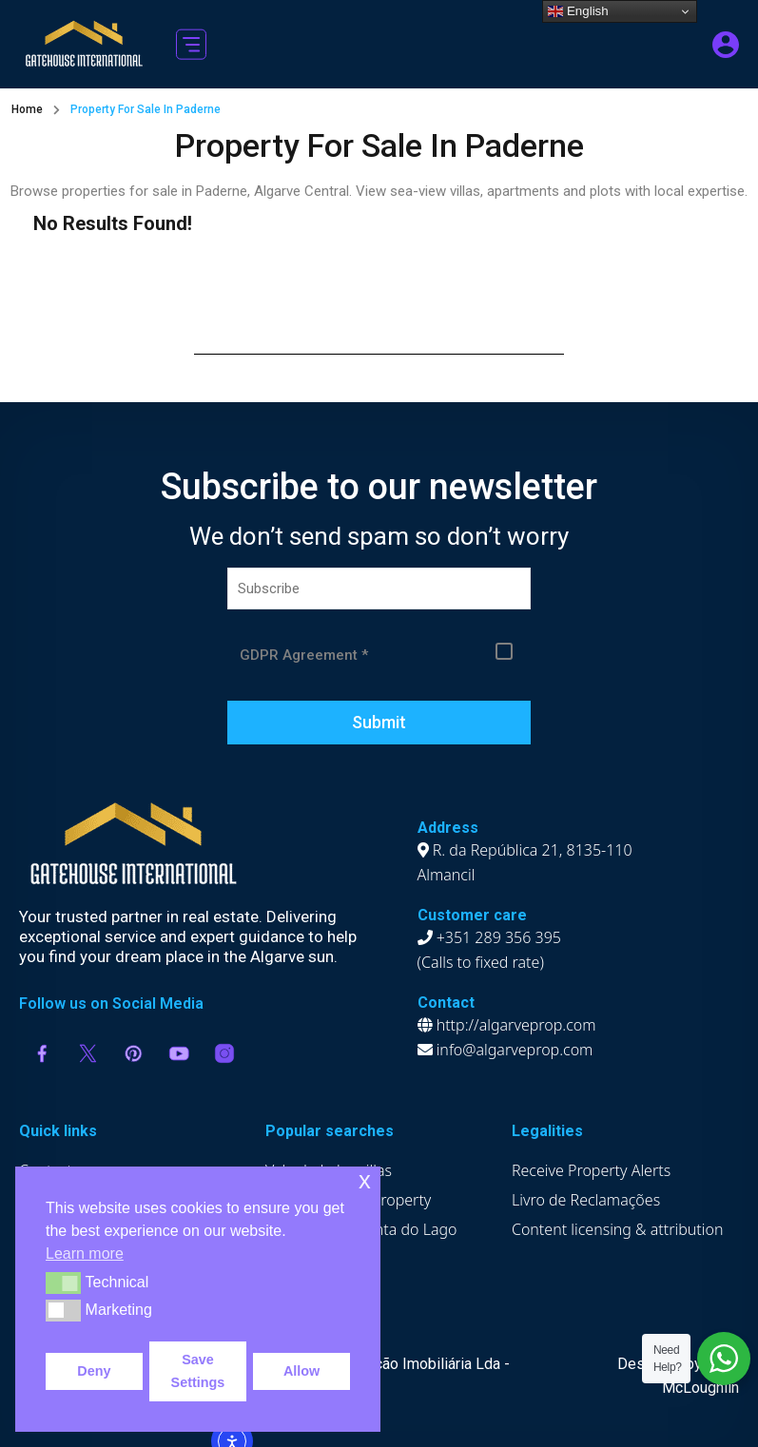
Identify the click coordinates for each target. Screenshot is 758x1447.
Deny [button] (93, 1371)
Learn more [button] (85, 1253)
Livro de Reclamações (586, 1199)
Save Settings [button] (198, 1371)
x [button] (365, 1180)
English (578, 11)
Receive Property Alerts (591, 1170)
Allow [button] (301, 1371)
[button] (191, 44)
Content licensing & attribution (618, 1229)
